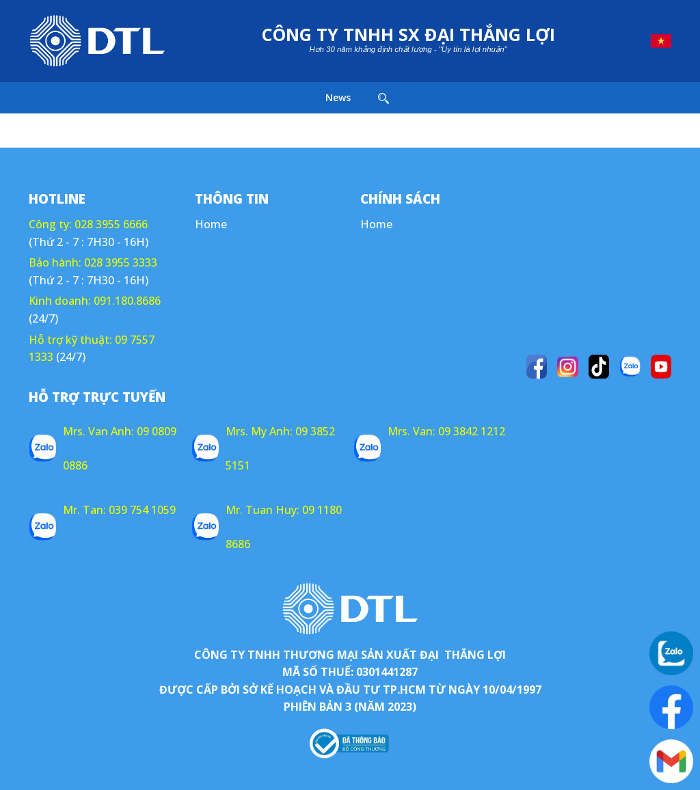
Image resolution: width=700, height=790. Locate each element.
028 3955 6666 (111, 224)
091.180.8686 (127, 300)
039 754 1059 (142, 509)
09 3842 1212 (471, 431)
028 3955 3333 (120, 262)
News (338, 97)
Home (211, 224)
